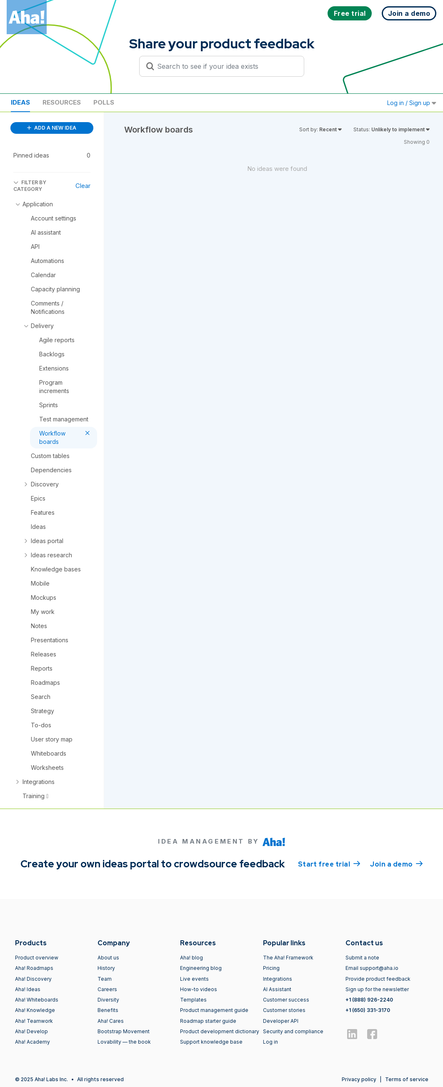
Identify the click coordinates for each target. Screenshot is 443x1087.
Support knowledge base (211, 1042)
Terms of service (406, 1079)
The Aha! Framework (288, 957)
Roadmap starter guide (208, 1021)
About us (108, 957)
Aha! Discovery (33, 979)
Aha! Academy (32, 1042)
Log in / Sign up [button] (411, 102)
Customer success (286, 1000)
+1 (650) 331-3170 (367, 1010)
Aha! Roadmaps (34, 968)
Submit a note (362, 957)
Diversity (108, 1000)
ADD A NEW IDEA (51, 128)
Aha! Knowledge (35, 1010)
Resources (62, 102)
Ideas (20, 102)
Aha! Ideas (27, 989)
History (106, 968)
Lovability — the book (124, 1042)
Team (105, 979)
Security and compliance (293, 1031)
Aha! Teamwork (34, 1021)
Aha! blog (191, 957)
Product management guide (214, 1010)
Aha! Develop (31, 1031)
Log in (270, 1042)
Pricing (271, 968)
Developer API (280, 1021)
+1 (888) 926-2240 (369, 1000)
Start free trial (329, 863)
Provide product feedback (377, 979)
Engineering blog (201, 968)
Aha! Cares (111, 1021)
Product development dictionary (219, 1031)
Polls (103, 102)
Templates (193, 1000)
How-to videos (198, 989)
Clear (82, 186)
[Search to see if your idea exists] (225, 66)
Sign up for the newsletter (377, 989)
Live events (194, 979)
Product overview (36, 957)
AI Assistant (277, 989)
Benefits (108, 1010)
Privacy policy (359, 1079)
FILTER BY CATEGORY (29, 185)
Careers (107, 989)
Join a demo (396, 863)
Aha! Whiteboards (36, 1000)
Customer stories (284, 1010)
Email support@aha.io (371, 968)
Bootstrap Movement (124, 1031)
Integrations (277, 979)
